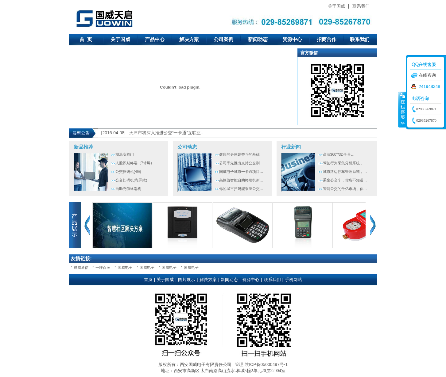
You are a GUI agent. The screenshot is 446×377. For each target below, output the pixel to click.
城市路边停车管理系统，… (345, 171)
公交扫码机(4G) (128, 171)
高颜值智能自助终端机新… (241, 180)
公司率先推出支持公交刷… (241, 163)
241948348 (429, 86)
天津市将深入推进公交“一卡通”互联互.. (166, 132)
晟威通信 (81, 267)
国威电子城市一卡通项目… (241, 171)
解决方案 (189, 39)
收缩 (402, 109)
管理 (239, 364)
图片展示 (186, 279)
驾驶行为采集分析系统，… (345, 163)
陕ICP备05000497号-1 (266, 364)
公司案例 (223, 39)
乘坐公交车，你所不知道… (345, 180)
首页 (148, 279)
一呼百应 (102, 267)
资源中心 (292, 39)
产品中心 (155, 39)
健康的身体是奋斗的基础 (239, 154)
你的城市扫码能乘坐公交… (241, 189)
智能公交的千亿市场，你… (345, 189)
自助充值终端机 (128, 189)
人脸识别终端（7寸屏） (134, 163)
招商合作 (326, 39)
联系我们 (361, 6)
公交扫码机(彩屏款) (131, 180)
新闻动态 (258, 39)
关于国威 (336, 6)
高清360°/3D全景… (339, 154)
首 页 (86, 39)
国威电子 (125, 267)
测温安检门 (124, 154)
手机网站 (293, 279)
